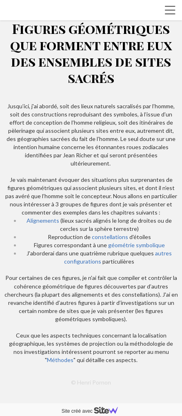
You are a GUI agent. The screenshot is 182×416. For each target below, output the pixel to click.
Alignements (43, 220)
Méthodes (60, 359)
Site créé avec (93, 411)
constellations (110, 236)
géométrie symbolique (136, 245)
